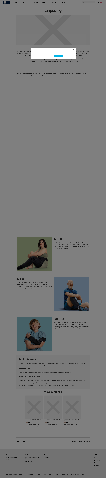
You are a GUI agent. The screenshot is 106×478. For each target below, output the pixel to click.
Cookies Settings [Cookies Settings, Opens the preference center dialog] (48, 55)
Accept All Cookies (58, 55)
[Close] (73, 49)
